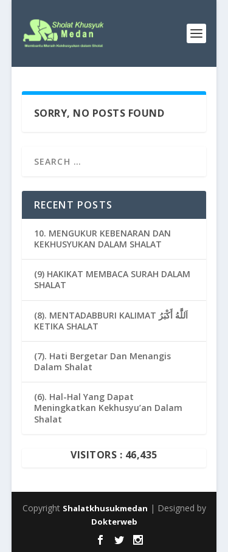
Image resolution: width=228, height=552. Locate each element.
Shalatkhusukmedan (105, 508)
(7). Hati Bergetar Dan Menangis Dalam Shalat (102, 361)
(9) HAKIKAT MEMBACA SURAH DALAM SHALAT (112, 279)
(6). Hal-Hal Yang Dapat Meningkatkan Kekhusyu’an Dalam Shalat (108, 407)
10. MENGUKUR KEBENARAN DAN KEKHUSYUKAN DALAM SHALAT (102, 238)
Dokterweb (114, 521)
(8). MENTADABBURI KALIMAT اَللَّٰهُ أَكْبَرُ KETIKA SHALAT (111, 320)
